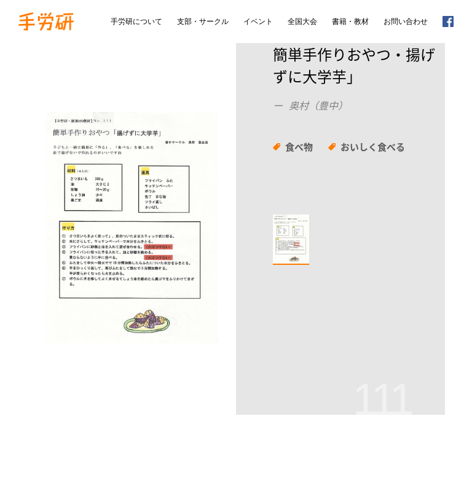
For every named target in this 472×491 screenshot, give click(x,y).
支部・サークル (203, 21)
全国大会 (302, 21)
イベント (258, 21)
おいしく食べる (372, 146)
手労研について (136, 21)
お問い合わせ (406, 21)
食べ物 (299, 146)
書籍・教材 (350, 21)
